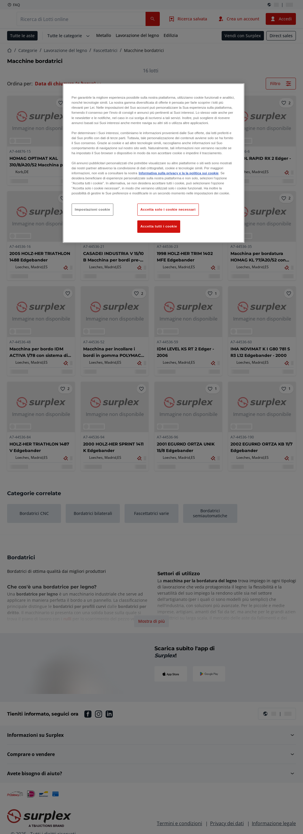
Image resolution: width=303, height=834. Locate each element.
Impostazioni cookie (92, 209)
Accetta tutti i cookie (159, 226)
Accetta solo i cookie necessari (168, 209)
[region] (153, 163)
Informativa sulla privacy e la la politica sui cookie (179, 173)
